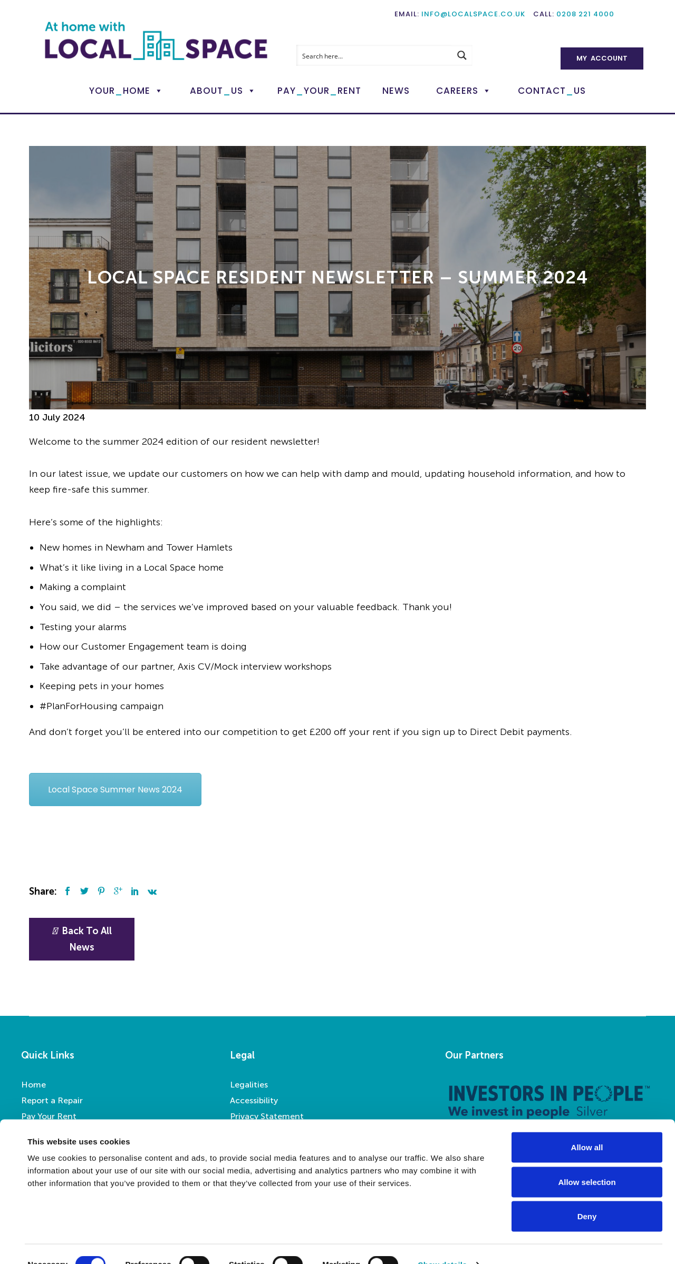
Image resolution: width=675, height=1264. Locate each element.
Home (33, 1085)
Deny (587, 1194)
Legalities (249, 1085)
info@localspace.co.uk (473, 14)
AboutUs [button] (216, 90)
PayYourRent (319, 90)
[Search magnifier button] (461, 55)
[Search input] (374, 55)
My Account (602, 58)
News (396, 90)
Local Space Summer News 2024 (115, 789)
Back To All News (82, 939)
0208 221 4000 (585, 14)
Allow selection (586, 1160)
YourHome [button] (119, 90)
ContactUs (552, 90)
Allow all (587, 1125)
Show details (442, 1243)
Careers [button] (457, 90)
